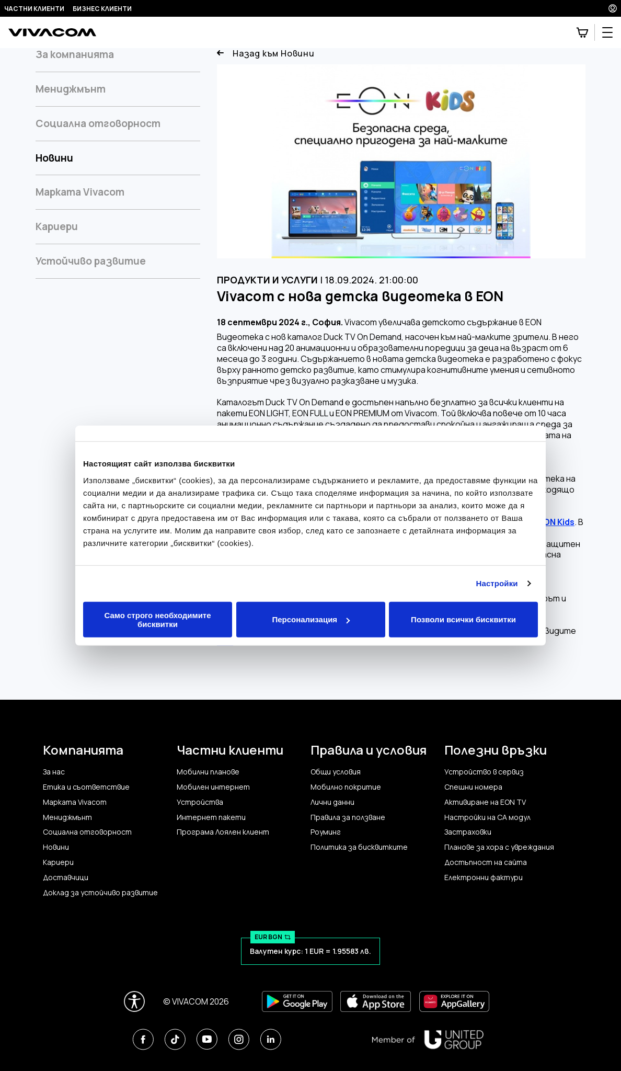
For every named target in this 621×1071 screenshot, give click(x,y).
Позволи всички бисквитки (463, 619)
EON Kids (556, 522)
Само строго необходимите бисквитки (157, 619)
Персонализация (311, 619)
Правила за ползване (347, 817)
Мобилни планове (208, 772)
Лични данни (332, 802)
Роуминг (325, 832)
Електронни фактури (483, 877)
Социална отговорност (98, 123)
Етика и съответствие (86, 787)
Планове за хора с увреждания (499, 847)
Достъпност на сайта (485, 862)
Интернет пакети (211, 817)
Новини (54, 158)
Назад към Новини (266, 53)
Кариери (57, 226)
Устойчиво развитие (91, 261)
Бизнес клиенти (102, 8)
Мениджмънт (71, 89)
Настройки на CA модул (487, 817)
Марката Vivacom (80, 192)
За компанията (75, 54)
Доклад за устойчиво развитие (100, 892)
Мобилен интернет (213, 787)
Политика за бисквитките (359, 847)
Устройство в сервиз (484, 772)
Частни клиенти (34, 8)
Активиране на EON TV (485, 802)
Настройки (497, 583)
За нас (54, 772)
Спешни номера (473, 787)
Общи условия (335, 772)
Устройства (200, 802)
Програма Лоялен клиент (223, 832)
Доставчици (65, 877)
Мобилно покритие (345, 787)
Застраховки (467, 832)
